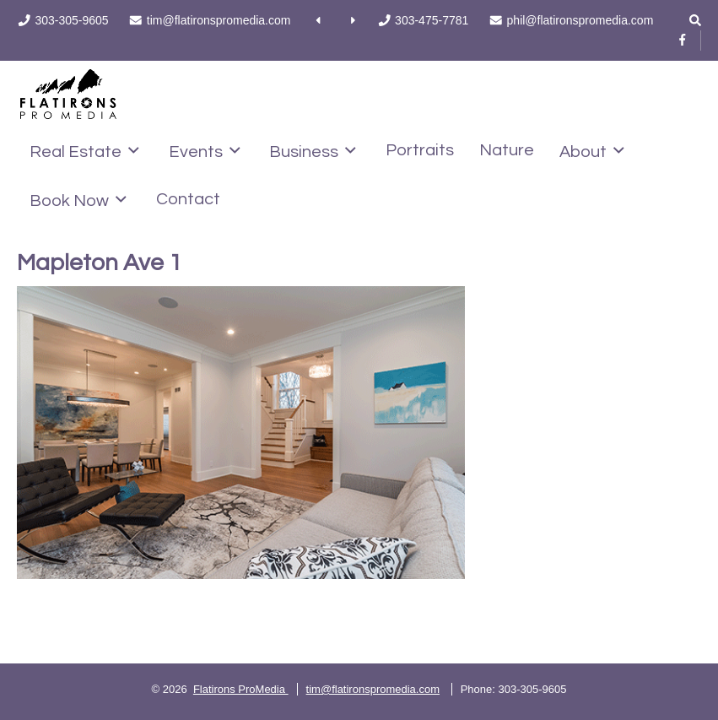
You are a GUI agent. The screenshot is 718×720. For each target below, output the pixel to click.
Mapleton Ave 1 (99, 263)
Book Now (78, 200)
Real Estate (84, 151)
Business (312, 151)
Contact (188, 199)
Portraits (420, 150)
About (591, 151)
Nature (506, 150)
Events (204, 151)
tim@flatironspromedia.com (373, 689)
